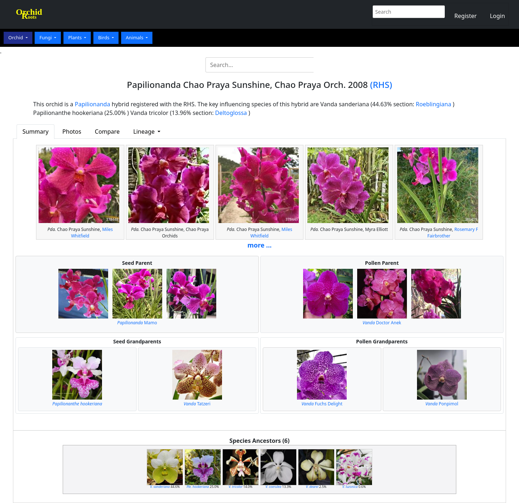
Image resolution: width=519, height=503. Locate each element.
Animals (135, 37)
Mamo (137, 323)
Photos (71, 131)
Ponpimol (441, 404)
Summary (35, 131)
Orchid (16, 37)
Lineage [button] (144, 131)
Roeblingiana (433, 104)
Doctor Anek (382, 323)
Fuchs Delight (321, 404)
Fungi (46, 37)
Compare (107, 131)
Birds (104, 37)
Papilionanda (92, 104)
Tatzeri (197, 404)
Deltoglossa (231, 113)
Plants (75, 37)
